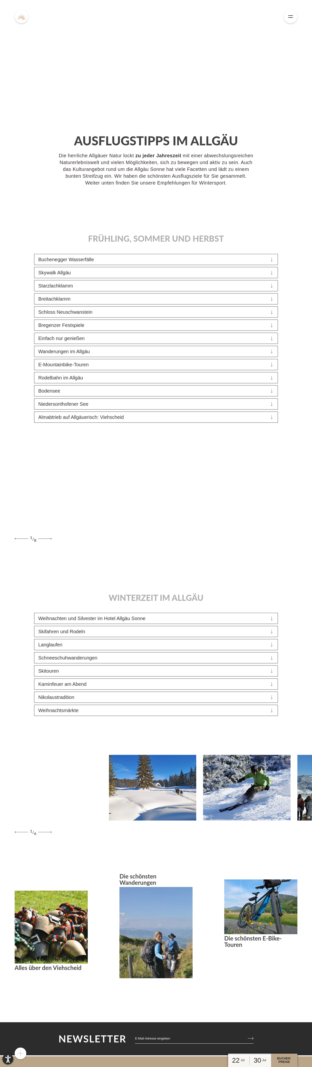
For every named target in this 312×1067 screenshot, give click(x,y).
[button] (7, 1059)
